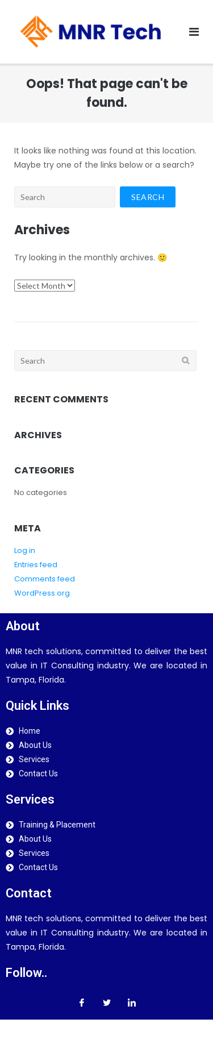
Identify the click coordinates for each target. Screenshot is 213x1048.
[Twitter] (106, 1002)
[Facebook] (81, 1002)
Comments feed (44, 578)
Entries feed (35, 564)
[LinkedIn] (131, 1002)
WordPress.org (42, 593)
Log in (24, 550)
